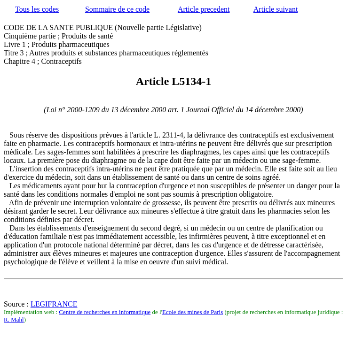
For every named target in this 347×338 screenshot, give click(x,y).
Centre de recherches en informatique (104, 311)
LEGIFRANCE (54, 304)
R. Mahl (14, 319)
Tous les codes (37, 9)
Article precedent (204, 9)
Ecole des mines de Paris (192, 311)
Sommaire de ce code (117, 9)
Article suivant (275, 9)
